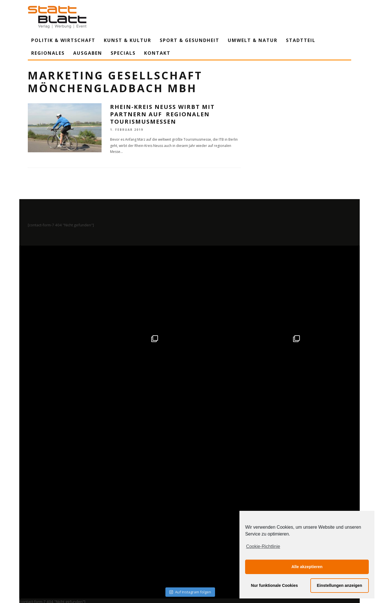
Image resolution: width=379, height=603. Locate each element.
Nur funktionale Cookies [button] (274, 585)
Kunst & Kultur (127, 40)
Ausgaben (87, 53)
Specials (123, 53)
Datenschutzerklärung (190, 545)
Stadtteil (300, 40)
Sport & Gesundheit (189, 40)
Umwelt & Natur (252, 40)
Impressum (128, 545)
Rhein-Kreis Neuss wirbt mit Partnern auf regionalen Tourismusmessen (162, 114)
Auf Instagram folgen (190, 422)
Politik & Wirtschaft (63, 40)
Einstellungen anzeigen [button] (339, 585)
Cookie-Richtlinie (263, 546)
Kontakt (157, 53)
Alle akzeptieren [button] (307, 566)
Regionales (48, 53)
